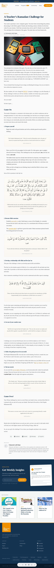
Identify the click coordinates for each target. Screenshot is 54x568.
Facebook (40, 550)
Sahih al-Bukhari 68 (27, 333)
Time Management (24, 557)
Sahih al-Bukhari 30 (27, 143)
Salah (4, 506)
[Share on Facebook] (25, 564)
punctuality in (14, 221)
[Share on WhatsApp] (31, 564)
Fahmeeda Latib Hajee (11, 33)
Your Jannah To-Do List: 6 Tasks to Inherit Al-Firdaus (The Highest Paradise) (8, 512)
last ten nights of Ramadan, (19, 370)
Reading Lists (5, 548)
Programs (25, 5)
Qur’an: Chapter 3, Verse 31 (41, 362)
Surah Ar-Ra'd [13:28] (27, 298)
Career (30, 559)
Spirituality (33, 557)
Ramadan (6, 13)
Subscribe (48, 5)
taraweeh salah (12, 228)
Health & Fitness (16, 559)
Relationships (37, 559)
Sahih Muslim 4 (27, 416)
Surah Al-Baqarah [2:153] (27, 253)
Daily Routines (45, 559)
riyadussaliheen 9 (27, 388)
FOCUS (25, 91)
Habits (22, 506)
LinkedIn (40, 543)
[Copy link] (34, 564)
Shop (40, 5)
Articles (17, 5)
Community (34, 5)
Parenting (24, 559)
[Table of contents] (19, 564)
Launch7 (50, 565)
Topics (3, 545)
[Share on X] (22, 564)
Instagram (40, 548)
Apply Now (38, 1)
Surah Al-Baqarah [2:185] (27, 211)
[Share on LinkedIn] (28, 564)
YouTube (40, 546)
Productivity (15, 557)
